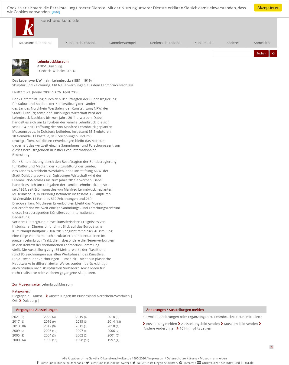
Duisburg (55, 66)
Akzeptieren (268, 7)
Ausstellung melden (161, 323)
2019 (79, 316)
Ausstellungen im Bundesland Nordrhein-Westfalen (89, 295)
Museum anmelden (213, 358)
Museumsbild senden (241, 323)
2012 (47, 326)
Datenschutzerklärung (182, 358)
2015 (79, 321)
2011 (79, 326)
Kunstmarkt (204, 42)
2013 (16, 326)
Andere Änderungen (159, 328)
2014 (111, 321)
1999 (47, 339)
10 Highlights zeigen (195, 328)
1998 (79, 339)
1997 (111, 339)
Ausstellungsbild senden (200, 323)
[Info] (56, 11)
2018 (111, 316)
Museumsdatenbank (35, 42)
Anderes (233, 42)
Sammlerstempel (122, 42)
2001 (111, 335)
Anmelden (262, 42)
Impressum (156, 358)
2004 (47, 335)
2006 (111, 330)
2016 (47, 321)
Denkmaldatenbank (165, 42)
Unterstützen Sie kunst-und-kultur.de (227, 363)
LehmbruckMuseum (57, 284)
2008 (47, 330)
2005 (16, 335)
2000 (16, 339)
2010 (111, 326)
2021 (16, 316)
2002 (79, 335)
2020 (47, 316)
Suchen (261, 53)
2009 (16, 330)
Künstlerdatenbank (80, 42)
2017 (16, 321)
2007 (79, 330)
